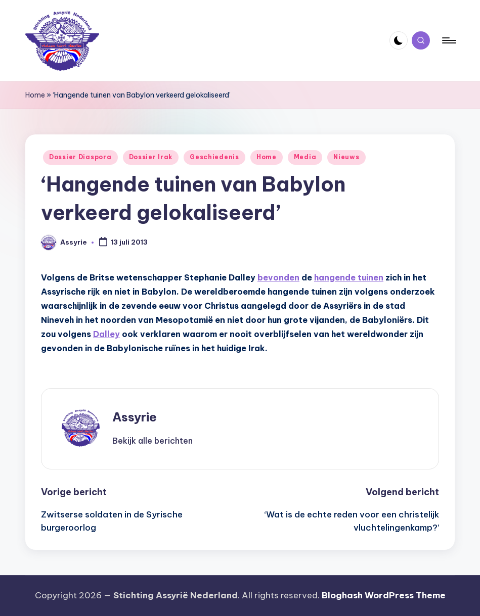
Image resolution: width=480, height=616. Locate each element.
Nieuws (346, 157)
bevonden (278, 277)
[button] (152, 441)
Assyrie (134, 416)
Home (35, 95)
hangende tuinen (348, 277)
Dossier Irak (151, 157)
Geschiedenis (214, 157)
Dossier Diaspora (80, 157)
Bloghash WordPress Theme (384, 595)
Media (305, 157)
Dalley (106, 334)
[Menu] (448, 40)
